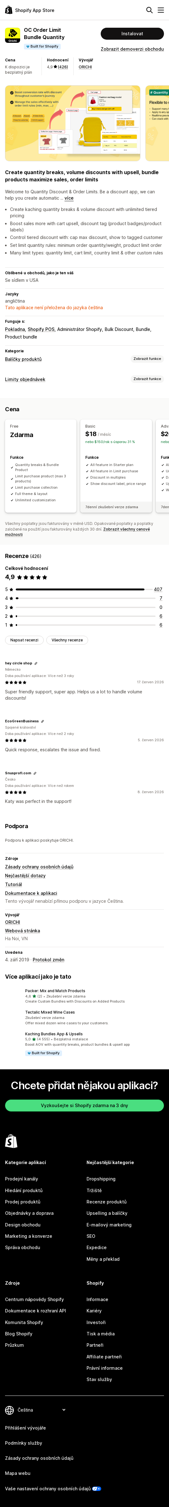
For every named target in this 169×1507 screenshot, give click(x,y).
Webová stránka (22, 930)
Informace (97, 1299)
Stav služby (99, 1379)
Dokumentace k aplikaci (31, 893)
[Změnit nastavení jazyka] (41, 1410)
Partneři (95, 1345)
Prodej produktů (22, 1201)
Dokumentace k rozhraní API (35, 1310)
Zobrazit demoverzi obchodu (132, 49)
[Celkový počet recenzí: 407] (158, 589)
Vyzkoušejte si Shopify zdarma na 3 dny (84, 1105)
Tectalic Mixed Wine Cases (50, 1012)
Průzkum (14, 1345)
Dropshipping (101, 1178)
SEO (91, 1236)
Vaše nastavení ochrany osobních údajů (48, 1488)
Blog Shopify (18, 1333)
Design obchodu (23, 1224)
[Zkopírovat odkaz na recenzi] (35, 663)
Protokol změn (48, 959)
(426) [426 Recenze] (63, 67)
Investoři (96, 1322)
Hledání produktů (23, 1190)
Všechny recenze (67, 640)
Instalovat (132, 33)
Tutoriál (13, 884)
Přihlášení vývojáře (25, 1427)
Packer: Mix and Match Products (55, 990)
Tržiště (94, 1190)
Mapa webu (18, 1473)
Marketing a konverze (28, 1236)
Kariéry (94, 1310)
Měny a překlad (103, 1259)
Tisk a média (101, 1333)
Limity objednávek (25, 379)
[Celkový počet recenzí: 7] (161, 598)
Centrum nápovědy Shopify (34, 1299)
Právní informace (105, 1368)
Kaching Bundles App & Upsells (54, 1034)
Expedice (97, 1247)
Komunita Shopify (24, 1322)
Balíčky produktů (23, 359)
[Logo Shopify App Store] (29, 10)
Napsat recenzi (24, 640)
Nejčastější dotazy (25, 875)
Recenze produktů (107, 1201)
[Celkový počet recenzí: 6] (161, 616)
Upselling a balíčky (107, 1213)
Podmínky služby (23, 1443)
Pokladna (15, 329)
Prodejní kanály (21, 1178)
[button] (84, 996)
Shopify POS (41, 329)
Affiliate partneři (104, 1356)
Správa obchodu (22, 1247)
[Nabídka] (161, 10)
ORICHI (85, 67)
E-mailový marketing (109, 1224)
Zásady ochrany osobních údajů (39, 866)
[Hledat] (149, 10)
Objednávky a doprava (29, 1213)
